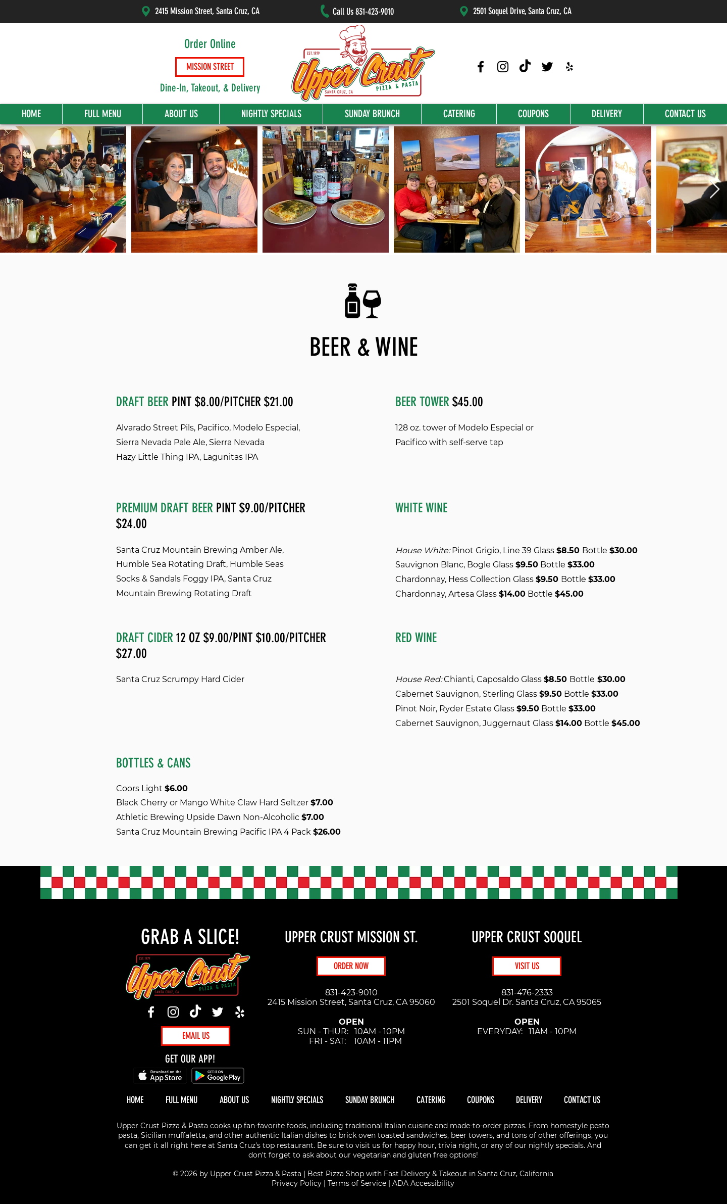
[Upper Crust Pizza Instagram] (502, 66)
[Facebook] (151, 1012)
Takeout (453, 1173)
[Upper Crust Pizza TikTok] (525, 66)
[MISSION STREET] (209, 67)
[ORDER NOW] (351, 966)
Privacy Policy (297, 1183)
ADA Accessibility (423, 1183)
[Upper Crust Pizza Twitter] (547, 66)
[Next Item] (714, 190)
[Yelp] (239, 1012)
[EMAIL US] (195, 1036)
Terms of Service (357, 1183)
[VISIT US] (526, 966)
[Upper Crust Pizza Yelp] (569, 66)
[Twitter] (217, 1012)
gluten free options (442, 1155)
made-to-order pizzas (487, 1125)
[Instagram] (173, 1012)
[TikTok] (195, 1012)
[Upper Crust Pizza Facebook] (480, 66)
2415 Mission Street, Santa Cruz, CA (207, 11)
